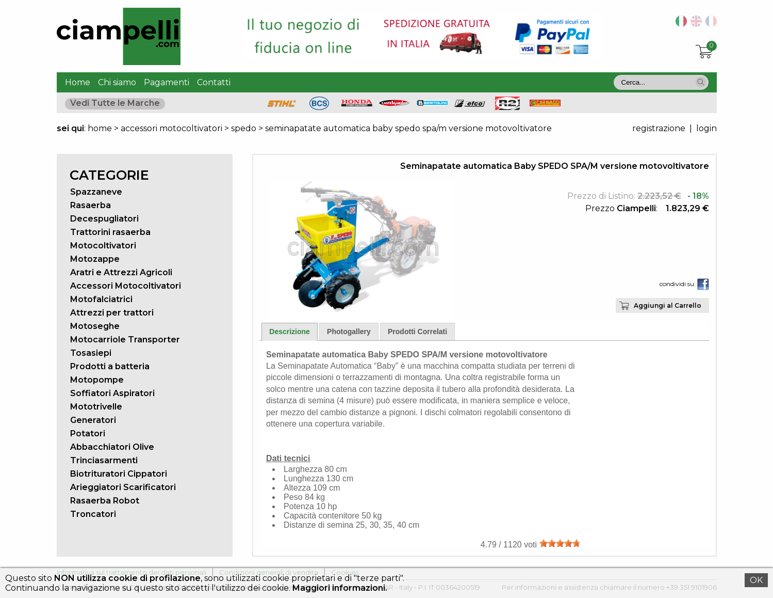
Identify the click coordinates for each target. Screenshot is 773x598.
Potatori (87, 433)
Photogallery (349, 331)
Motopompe (97, 380)
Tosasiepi (90, 353)
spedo (244, 128)
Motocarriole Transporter (125, 339)
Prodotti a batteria (110, 366)
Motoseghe (95, 326)
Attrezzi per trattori (112, 313)
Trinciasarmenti (104, 460)
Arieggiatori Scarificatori (123, 487)
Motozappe (95, 259)
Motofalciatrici (101, 299)
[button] (700, 82)
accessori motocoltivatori (171, 128)
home (100, 128)
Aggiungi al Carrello (667, 305)
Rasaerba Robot (104, 501)
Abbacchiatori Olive (112, 447)
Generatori (93, 420)
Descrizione (289, 331)
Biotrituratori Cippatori (118, 474)
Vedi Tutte (115, 103)
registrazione (658, 128)
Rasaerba (90, 205)
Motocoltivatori (103, 245)
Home (77, 82)
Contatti (214, 82)
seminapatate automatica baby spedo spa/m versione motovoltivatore (408, 128)
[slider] (560, 543)
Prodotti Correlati (417, 331)
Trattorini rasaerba (110, 232)
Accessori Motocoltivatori (125, 286)
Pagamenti (166, 82)
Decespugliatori (104, 219)
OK (756, 580)
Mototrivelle (96, 407)
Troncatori (93, 514)
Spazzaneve (96, 192)
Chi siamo (117, 82)
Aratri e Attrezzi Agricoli (121, 272)
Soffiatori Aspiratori (112, 393)
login (706, 128)
